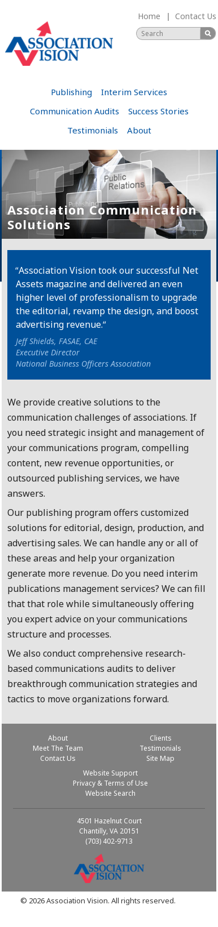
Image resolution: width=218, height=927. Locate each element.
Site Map (160, 758)
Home (149, 16)
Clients (161, 738)
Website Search (110, 793)
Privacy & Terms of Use (110, 783)
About (139, 130)
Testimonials (92, 130)
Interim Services (134, 91)
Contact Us (195, 16)
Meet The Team (58, 748)
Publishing (71, 91)
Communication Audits (74, 111)
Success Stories (158, 111)
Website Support (110, 773)
